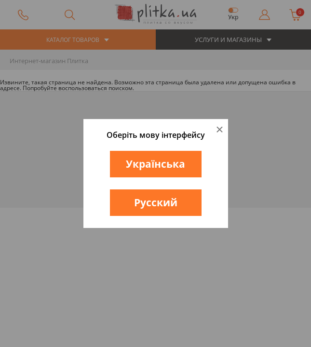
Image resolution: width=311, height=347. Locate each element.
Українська (155, 164)
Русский (155, 202)
